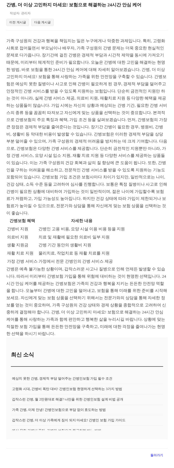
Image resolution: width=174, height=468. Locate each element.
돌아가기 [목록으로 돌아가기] (156, 456)
